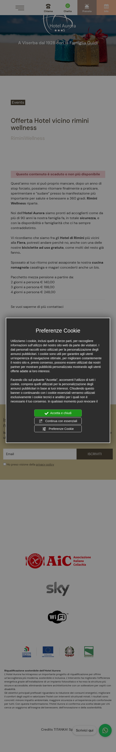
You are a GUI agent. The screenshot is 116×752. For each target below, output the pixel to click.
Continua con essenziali (58, 421)
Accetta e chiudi (58, 413)
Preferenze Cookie (58, 429)
